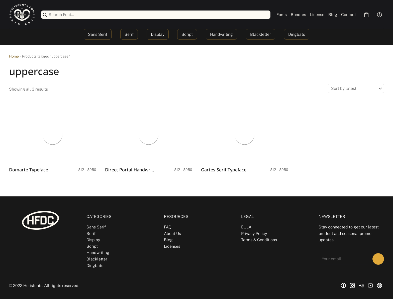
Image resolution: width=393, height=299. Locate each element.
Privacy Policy (254, 233)
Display (157, 34)
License (317, 14)
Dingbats (296, 34)
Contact (348, 14)
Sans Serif (97, 34)
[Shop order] (356, 88)
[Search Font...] (159, 14)
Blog (332, 14)
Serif (129, 34)
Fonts (281, 14)
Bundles (298, 14)
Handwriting (221, 34)
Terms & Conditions (259, 239)
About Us (172, 233)
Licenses (172, 246)
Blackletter (260, 34)
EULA (246, 227)
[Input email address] (344, 259)
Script (187, 34)
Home (14, 56)
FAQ (167, 227)
